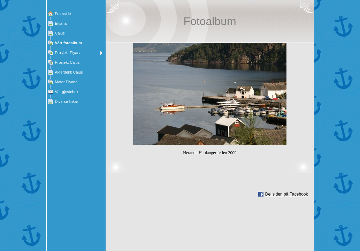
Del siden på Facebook (286, 194)
